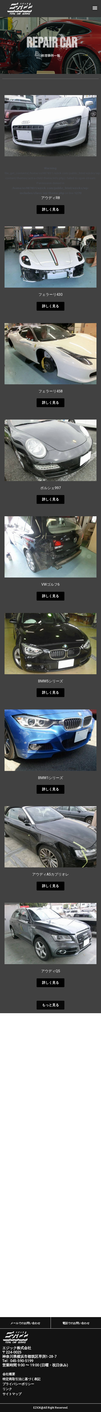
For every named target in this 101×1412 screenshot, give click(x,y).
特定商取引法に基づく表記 (21, 1379)
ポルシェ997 (50, 603)
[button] (95, 8)
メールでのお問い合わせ (25, 1323)
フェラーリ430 (50, 410)
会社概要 (8, 1374)
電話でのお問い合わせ (75, 1323)
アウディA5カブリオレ (50, 990)
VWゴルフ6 (50, 700)
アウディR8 (50, 313)
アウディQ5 (50, 1087)
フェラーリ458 (50, 507)
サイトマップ (11, 1394)
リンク (7, 1389)
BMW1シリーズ (50, 893)
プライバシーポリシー (18, 1384)
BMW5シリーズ (50, 797)
